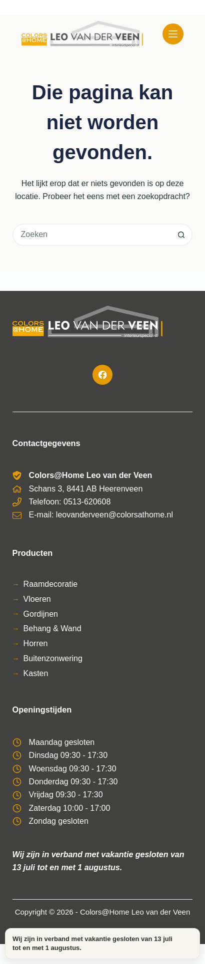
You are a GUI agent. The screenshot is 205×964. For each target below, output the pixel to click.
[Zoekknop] (181, 235)
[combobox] (93, 235)
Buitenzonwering (53, 658)
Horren (36, 643)
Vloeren (37, 599)
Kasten (36, 673)
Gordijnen (41, 614)
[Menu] (173, 33)
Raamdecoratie (51, 584)
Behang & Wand (53, 628)
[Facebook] (102, 375)
